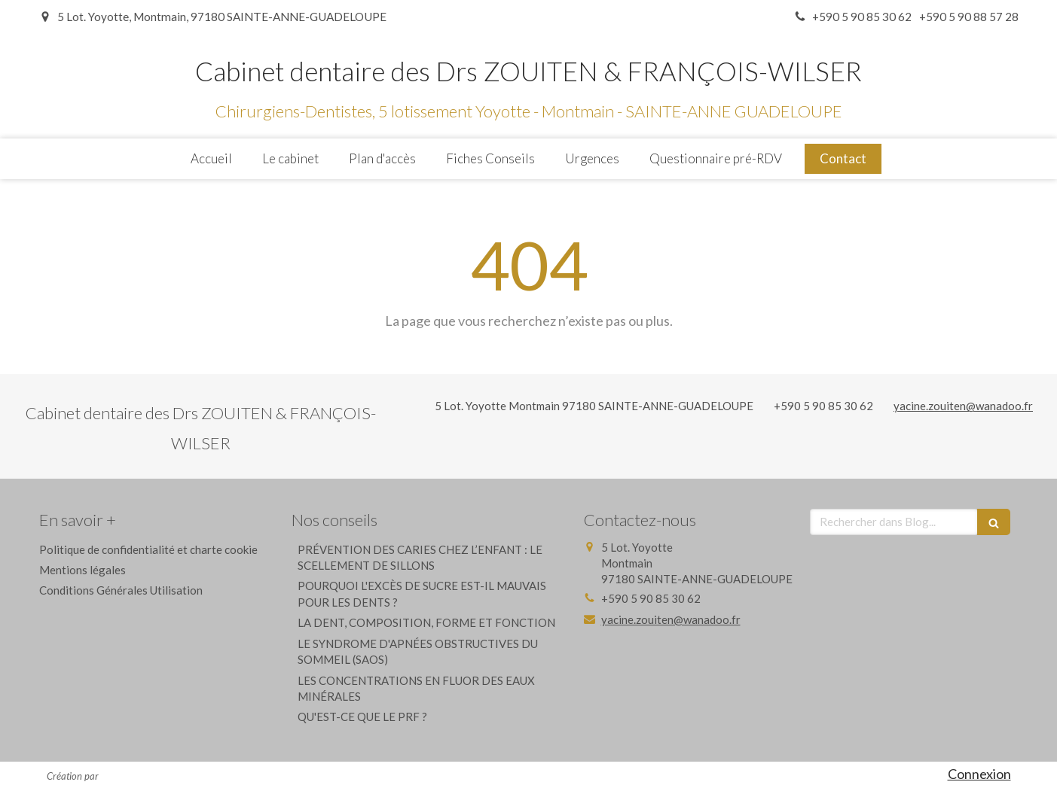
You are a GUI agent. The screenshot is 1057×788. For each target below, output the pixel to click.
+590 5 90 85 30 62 (823, 405)
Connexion (979, 773)
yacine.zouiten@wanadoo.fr (963, 405)
